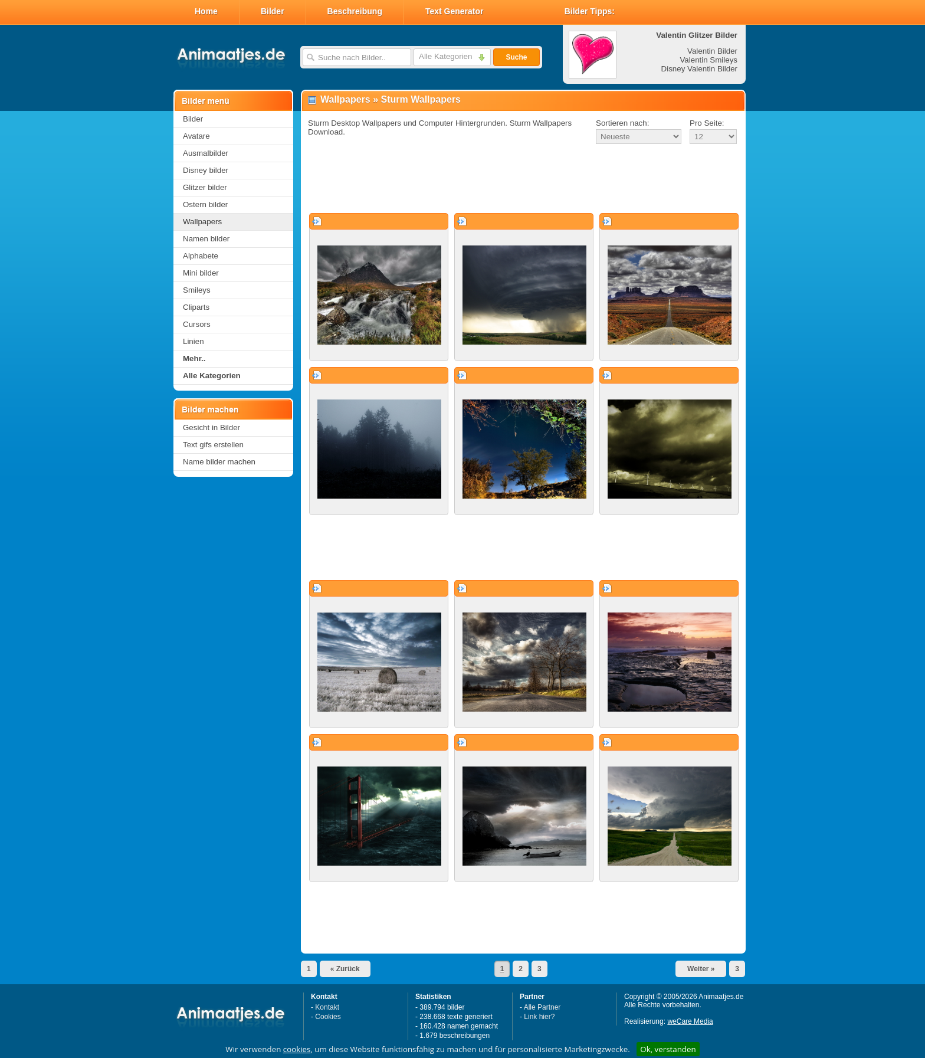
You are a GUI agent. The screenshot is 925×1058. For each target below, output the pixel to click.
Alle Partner (542, 1007)
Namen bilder (206, 238)
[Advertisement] (523, 179)
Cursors (197, 324)
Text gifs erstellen (213, 444)
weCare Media (690, 1021)
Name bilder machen (219, 461)
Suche (516, 57)
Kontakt (327, 1007)
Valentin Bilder (712, 51)
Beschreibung (354, 11)
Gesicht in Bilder (211, 427)
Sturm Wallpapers (421, 99)
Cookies (327, 1017)
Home (206, 11)
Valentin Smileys (708, 59)
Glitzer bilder (205, 187)
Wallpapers (202, 221)
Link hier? (539, 1017)
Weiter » (700, 969)
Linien (193, 341)
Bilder (272, 11)
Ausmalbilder (205, 153)
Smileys (197, 290)
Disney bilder (205, 170)
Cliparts (196, 307)
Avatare (196, 136)
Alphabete (200, 255)
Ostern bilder (205, 204)
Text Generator (454, 11)
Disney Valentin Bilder (699, 68)
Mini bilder (201, 272)
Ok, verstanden (668, 1049)
